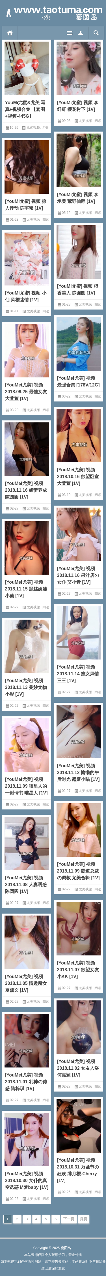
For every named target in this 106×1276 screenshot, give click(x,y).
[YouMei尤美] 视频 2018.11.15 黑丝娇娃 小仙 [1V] (26, 589)
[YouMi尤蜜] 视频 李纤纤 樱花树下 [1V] (77, 106)
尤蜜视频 (33, 128)
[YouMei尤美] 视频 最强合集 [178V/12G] (78, 381)
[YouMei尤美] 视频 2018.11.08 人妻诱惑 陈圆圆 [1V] (26, 884)
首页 (10, 33)
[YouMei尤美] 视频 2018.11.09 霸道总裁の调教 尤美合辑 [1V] (78, 871)
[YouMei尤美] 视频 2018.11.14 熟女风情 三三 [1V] (78, 674)
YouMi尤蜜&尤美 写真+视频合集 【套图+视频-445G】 (25, 109)
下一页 (68, 1219)
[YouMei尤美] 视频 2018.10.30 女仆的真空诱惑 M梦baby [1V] (27, 1180)
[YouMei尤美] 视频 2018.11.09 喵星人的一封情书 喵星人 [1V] (26, 786)
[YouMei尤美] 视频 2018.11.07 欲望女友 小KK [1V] (78, 970)
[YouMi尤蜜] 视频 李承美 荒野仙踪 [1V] (77, 198)
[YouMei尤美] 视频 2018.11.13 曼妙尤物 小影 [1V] (26, 687)
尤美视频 (85, 121)
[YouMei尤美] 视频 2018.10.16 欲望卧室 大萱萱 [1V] (78, 476)
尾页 (83, 1219)
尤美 (45, 128)
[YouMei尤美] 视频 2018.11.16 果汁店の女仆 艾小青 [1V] (78, 575)
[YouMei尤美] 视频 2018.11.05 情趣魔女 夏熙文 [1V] (26, 983)
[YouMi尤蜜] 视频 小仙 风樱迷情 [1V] (25, 296)
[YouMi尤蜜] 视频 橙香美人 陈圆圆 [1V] (77, 289)
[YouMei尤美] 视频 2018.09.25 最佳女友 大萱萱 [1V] (26, 392)
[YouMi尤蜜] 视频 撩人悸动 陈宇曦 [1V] (25, 204)
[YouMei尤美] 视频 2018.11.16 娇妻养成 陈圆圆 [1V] (26, 490)
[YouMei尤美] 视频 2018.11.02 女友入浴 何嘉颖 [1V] (78, 1068)
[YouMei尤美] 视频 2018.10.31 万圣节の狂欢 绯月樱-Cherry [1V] (78, 1170)
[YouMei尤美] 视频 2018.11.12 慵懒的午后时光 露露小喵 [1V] (78, 772)
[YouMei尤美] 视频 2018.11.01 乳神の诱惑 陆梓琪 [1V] (26, 1082)
